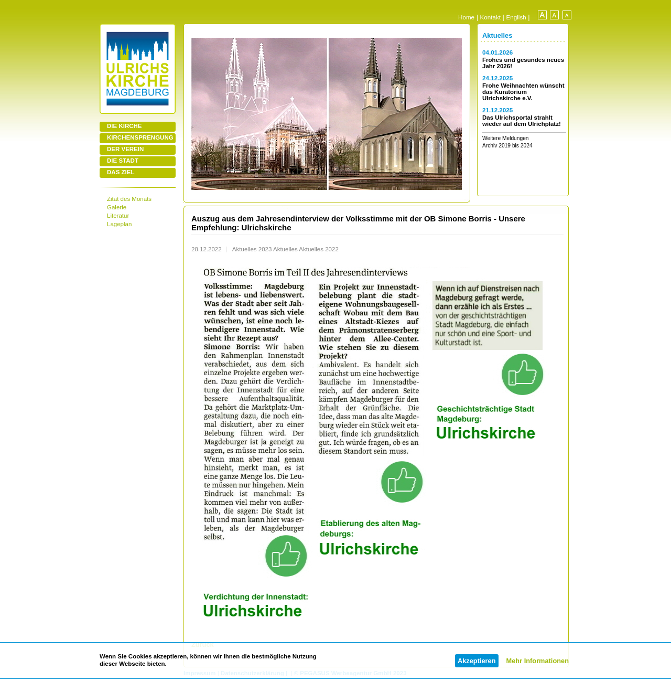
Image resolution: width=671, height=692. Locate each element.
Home (466, 17)
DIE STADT (122, 160)
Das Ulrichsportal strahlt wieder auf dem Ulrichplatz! (521, 120)
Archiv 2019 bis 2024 (507, 145)
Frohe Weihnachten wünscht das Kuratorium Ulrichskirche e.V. (523, 91)
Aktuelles (497, 35)
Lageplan (119, 224)
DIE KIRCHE (124, 126)
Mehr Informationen (537, 661)
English (516, 17)
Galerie (116, 207)
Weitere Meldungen (505, 138)
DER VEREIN (125, 149)
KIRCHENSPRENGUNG (140, 137)
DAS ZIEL (120, 172)
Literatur (118, 215)
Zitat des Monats (129, 199)
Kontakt (490, 17)
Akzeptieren (477, 661)
